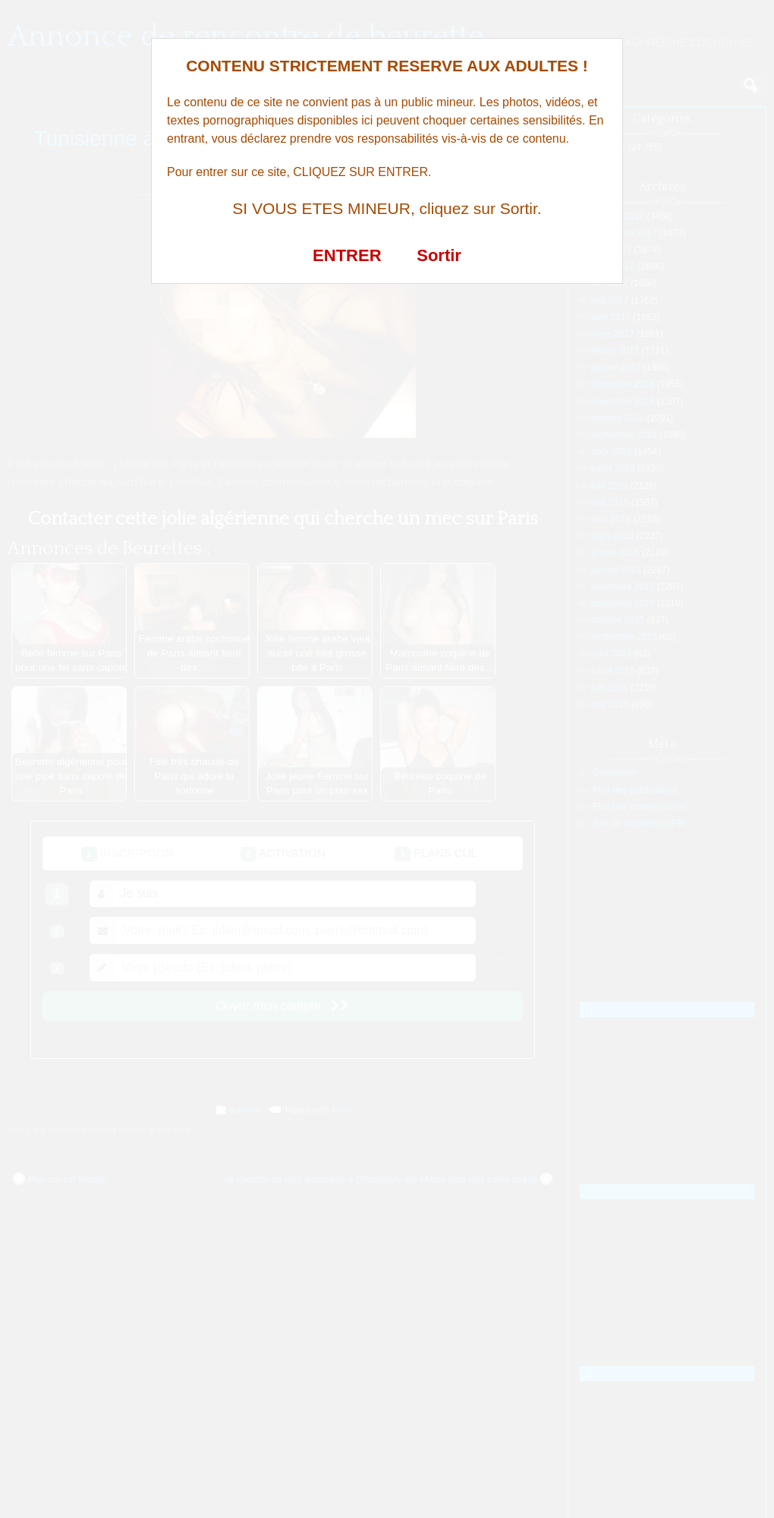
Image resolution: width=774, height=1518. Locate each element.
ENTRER (347, 255)
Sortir (439, 255)
